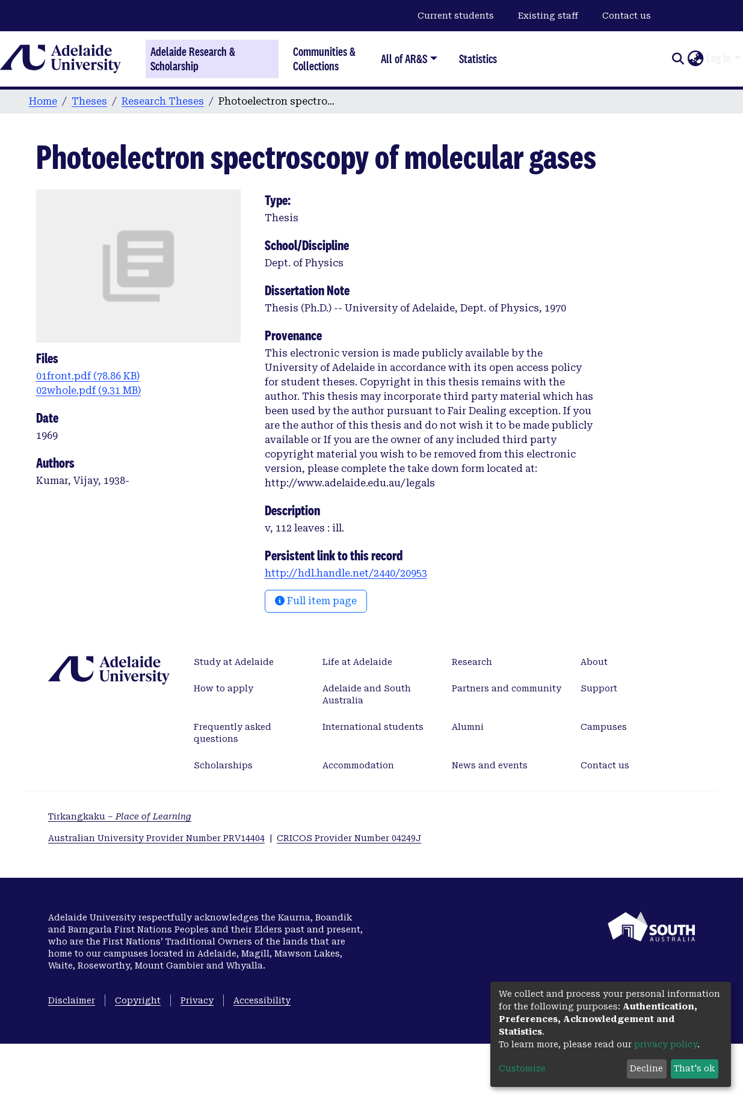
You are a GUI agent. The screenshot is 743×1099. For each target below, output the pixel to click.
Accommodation (358, 765)
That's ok (694, 1068)
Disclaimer (71, 1000)
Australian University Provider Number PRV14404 (156, 838)
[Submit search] (677, 59)
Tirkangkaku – (119, 816)
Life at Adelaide (357, 662)
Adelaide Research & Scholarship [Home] (192, 58)
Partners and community (506, 688)
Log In (718, 58)
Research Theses (163, 101)
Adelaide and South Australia (366, 694)
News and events (490, 765)
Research (472, 662)
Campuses (604, 727)
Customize (522, 1068)
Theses (89, 101)
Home (43, 101)
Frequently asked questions (232, 733)
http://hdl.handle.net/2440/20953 (346, 573)
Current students (456, 15)
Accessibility (262, 1000)
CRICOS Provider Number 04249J (349, 838)
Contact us (626, 15)
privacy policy (665, 1044)
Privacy (197, 1000)
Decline (646, 1068)
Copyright (138, 1000)
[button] (695, 59)
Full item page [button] (316, 601)
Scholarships (223, 765)
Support (599, 688)
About (594, 662)
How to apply (223, 688)
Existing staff (548, 15)
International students (373, 727)
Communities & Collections (324, 58)
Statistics (478, 59)
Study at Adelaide (234, 662)
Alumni (468, 727)
